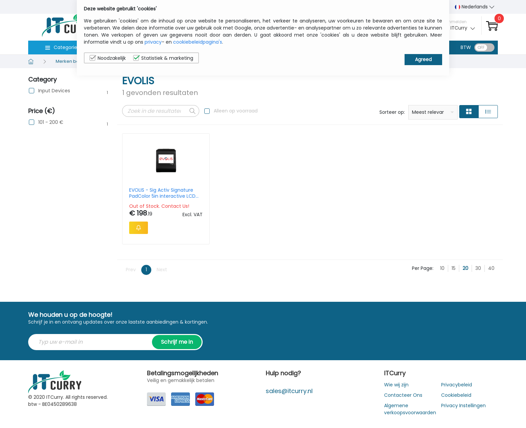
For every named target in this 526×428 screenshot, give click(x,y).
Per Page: (422, 268)
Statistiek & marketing (163, 58)
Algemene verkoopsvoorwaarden (410, 409)
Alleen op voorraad (236, 110)
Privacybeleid (456, 384)
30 (478, 268)
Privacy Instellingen (463, 405)
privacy (153, 42)
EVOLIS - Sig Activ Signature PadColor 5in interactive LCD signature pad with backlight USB (162, 193)
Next (162, 269)
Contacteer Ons (403, 395)
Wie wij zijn (396, 384)
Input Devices (54, 91)
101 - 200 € (50, 122)
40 (491, 268)
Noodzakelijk (108, 58)
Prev (131, 269)
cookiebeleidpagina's (197, 42)
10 (442, 268)
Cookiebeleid (456, 395)
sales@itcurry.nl (289, 391)
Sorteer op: (392, 112)
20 (465, 268)
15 (454, 268)
